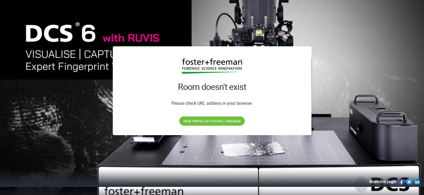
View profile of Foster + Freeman (212, 121)
